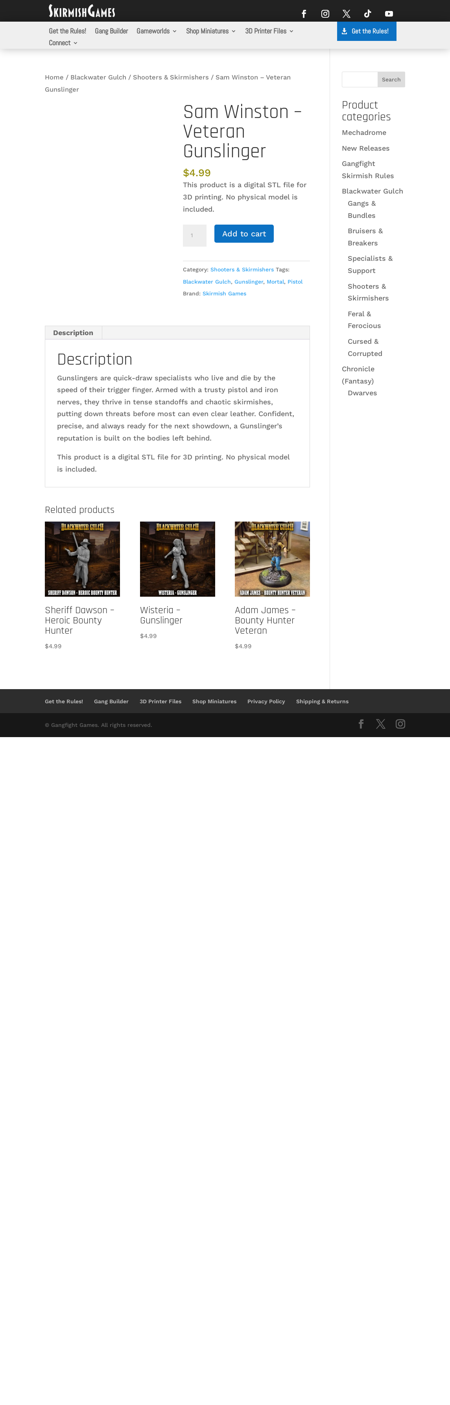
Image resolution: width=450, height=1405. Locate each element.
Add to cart (244, 233)
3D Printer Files (265, 31)
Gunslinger (248, 281)
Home (54, 77)
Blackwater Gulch (98, 77)
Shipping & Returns (322, 701)
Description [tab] (73, 332)
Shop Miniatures (207, 31)
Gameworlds (153, 31)
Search (391, 79)
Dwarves (362, 393)
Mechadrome (364, 132)
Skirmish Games (224, 293)
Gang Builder (111, 31)
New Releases (366, 148)
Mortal (275, 281)
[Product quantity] (195, 236)
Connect (59, 43)
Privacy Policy (266, 701)
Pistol (295, 281)
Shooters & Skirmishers (171, 77)
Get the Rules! (67, 31)
